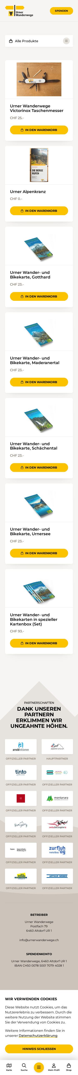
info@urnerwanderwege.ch (39, 940)
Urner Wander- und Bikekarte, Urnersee (30, 531)
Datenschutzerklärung (38, 1036)
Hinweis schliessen (39, 1049)
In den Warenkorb (39, 130)
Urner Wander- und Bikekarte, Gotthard (30, 275)
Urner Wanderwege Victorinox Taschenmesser (36, 108)
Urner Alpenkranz (28, 191)
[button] (39, 1067)
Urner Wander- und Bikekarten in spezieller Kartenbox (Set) (33, 619)
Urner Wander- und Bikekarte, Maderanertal (34, 360)
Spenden (61, 10)
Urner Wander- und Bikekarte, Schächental (33, 446)
